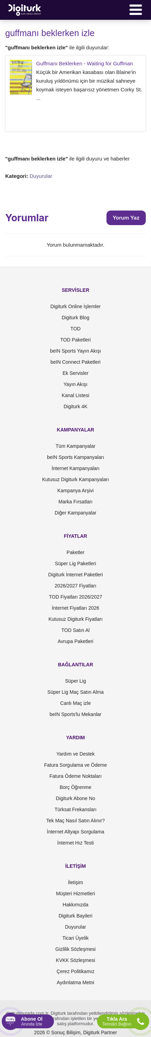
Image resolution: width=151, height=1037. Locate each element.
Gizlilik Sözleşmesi (75, 949)
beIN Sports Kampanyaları (75, 457)
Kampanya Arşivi (75, 490)
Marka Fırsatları (75, 501)
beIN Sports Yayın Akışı (75, 351)
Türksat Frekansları (76, 809)
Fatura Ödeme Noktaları (75, 776)
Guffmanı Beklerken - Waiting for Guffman (84, 63)
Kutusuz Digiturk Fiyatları (75, 619)
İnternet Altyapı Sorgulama (75, 831)
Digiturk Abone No (75, 798)
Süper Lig (75, 681)
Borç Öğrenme (75, 787)
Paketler (75, 552)
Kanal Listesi (75, 395)
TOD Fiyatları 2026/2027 (75, 597)
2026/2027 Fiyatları (75, 586)
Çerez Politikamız (76, 971)
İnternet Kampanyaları (75, 468)
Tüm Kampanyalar (75, 446)
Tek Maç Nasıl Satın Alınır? (75, 820)
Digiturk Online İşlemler (75, 306)
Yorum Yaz (126, 217)
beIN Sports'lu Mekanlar (76, 714)
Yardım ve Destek (75, 754)
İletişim (75, 882)
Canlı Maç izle (75, 703)
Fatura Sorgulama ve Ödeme (75, 765)
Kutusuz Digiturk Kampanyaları (75, 479)
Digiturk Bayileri (75, 916)
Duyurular (41, 176)
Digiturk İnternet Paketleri (75, 574)
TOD (75, 328)
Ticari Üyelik (75, 938)
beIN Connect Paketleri (75, 362)
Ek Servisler (76, 373)
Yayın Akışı (76, 384)
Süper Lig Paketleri (75, 563)
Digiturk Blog (75, 317)
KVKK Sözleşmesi (75, 960)
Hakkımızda (75, 904)
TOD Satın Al (75, 630)
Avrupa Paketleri (75, 641)
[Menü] (136, 9)
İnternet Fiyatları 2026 (75, 608)
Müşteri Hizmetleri (75, 893)
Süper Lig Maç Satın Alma (75, 692)
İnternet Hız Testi (75, 843)
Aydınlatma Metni (75, 982)
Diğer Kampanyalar (75, 513)
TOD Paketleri (75, 340)
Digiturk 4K (75, 406)
